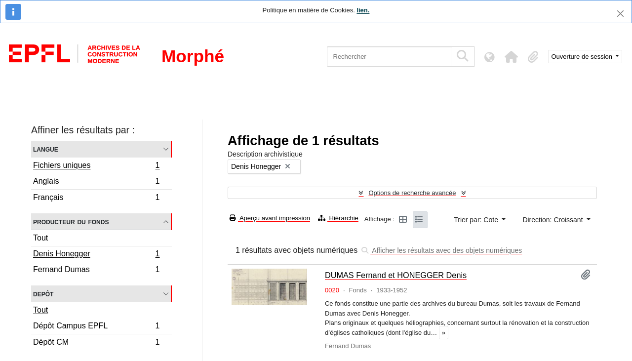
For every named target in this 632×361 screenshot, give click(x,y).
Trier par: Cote (477, 220)
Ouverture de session (583, 56)
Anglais (96, 182)
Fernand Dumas (96, 271)
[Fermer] (620, 13)
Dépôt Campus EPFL (96, 327)
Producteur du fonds (71, 221)
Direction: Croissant (553, 220)
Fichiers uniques (96, 166)
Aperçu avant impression (270, 218)
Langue (45, 149)
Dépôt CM (96, 343)
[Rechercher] (389, 56)
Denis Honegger (96, 255)
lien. (362, 10)
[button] (511, 57)
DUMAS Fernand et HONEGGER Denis (396, 275)
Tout (40, 238)
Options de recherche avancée (412, 193)
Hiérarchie (338, 218)
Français (96, 198)
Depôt (43, 293)
